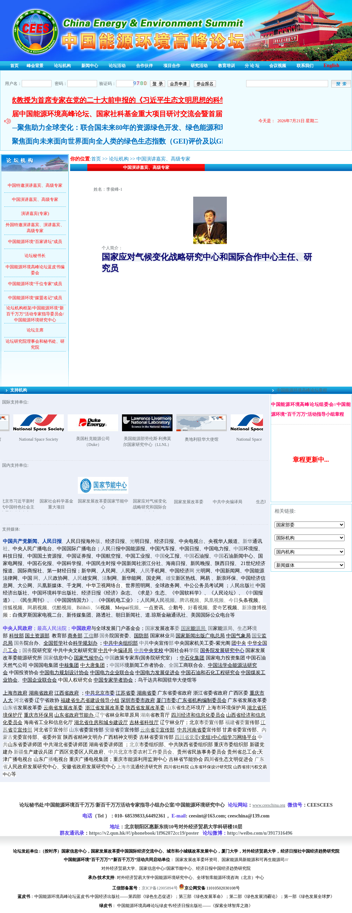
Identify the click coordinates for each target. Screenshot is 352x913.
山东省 (10, 707)
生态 (242, 628)
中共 (144, 643)
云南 (145, 730)
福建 (230, 722)
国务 (104, 635)
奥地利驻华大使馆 (217, 439)
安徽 (110, 730)
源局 (200, 628)
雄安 (171, 578)
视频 (170, 600)
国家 (150, 628)
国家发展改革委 (204, 501)
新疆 (18, 752)
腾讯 (184, 600)
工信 (89, 635)
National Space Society (54, 439)
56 (97, 607)
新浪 (247, 607)
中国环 (117, 665)
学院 (194, 650)
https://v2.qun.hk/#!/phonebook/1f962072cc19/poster (144, 833)
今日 (233, 600)
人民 (145, 570)
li (89, 607)
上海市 (123, 766)
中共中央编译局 (243, 501)
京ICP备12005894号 (160, 888)
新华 (247, 541)
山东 (171, 707)
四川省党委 (187, 737)
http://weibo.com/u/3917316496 (259, 833)
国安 (257, 635)
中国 (238, 548)
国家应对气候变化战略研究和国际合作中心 (166, 507)
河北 (19, 700)
